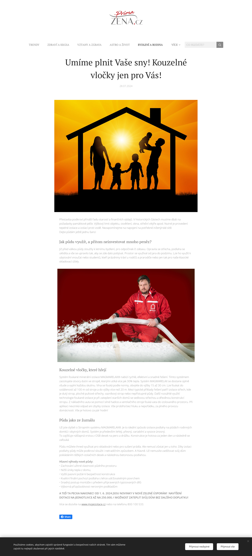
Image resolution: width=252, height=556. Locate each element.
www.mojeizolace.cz (93, 504)
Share (66, 517)
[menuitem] (36, 45)
